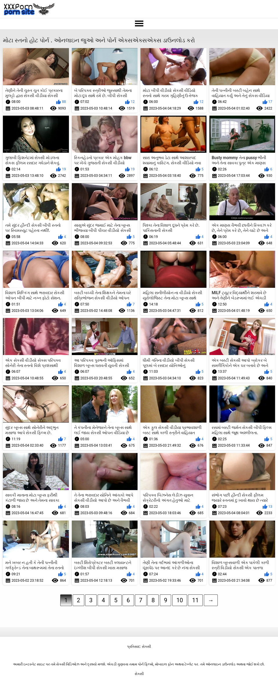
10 (179, 600)
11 (195, 600)
